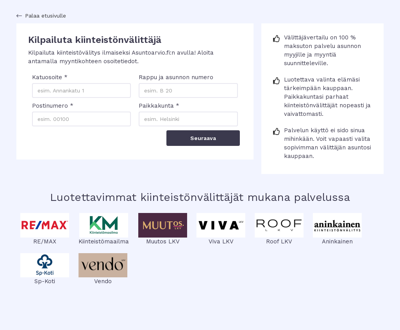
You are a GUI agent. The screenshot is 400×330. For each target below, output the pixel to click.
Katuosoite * (50, 77)
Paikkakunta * (159, 105)
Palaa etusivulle (45, 15)
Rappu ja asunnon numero (176, 77)
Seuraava (203, 138)
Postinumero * (52, 105)
